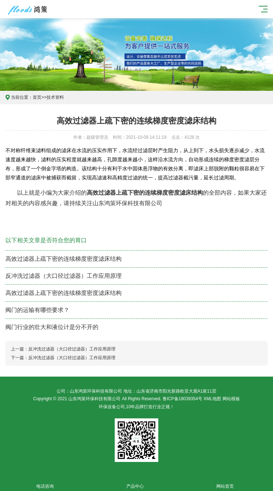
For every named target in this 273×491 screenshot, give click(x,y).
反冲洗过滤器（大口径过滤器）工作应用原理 (63, 276)
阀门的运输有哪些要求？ (37, 310)
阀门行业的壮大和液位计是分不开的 (51, 327)
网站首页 (225, 482)
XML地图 (212, 398)
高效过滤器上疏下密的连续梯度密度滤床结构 (63, 259)
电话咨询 (45, 482)
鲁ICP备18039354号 (182, 398)
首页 (37, 97)
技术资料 (55, 97)
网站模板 (231, 398)
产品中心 (135, 482)
